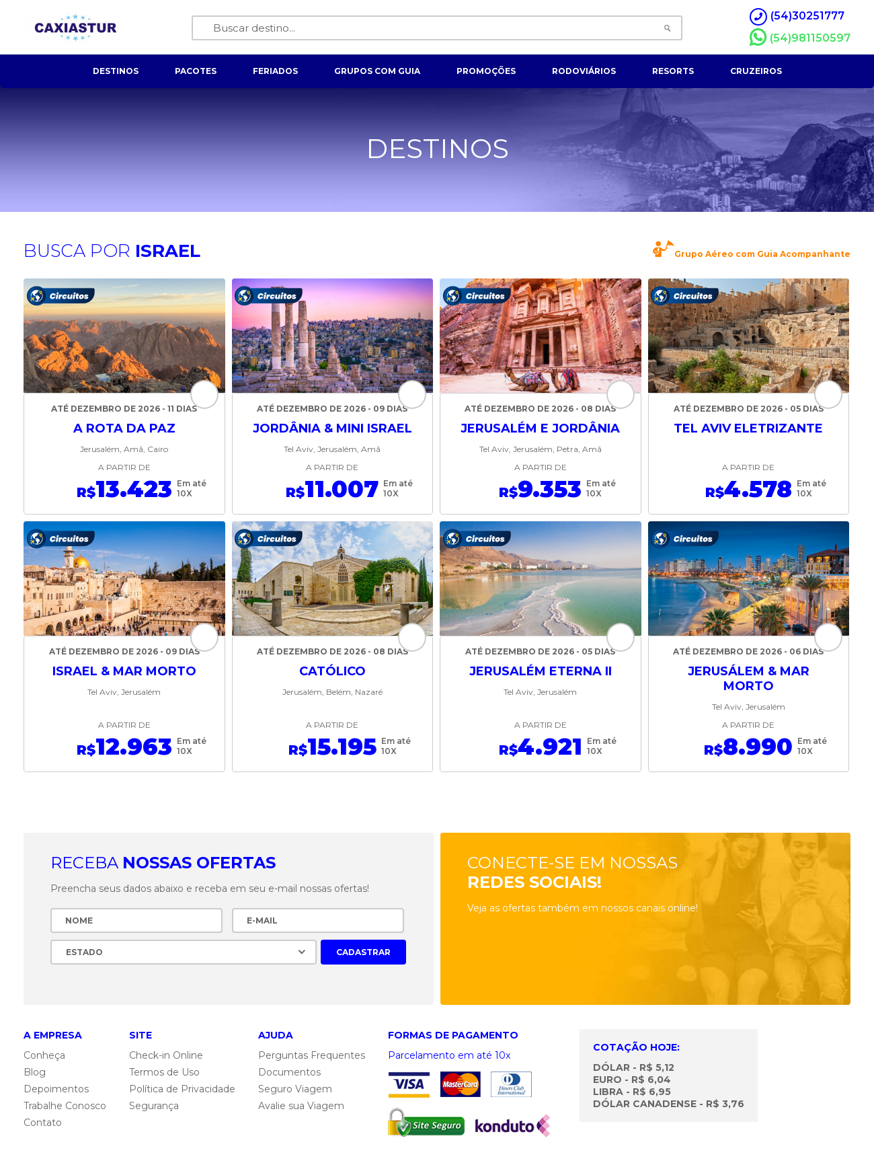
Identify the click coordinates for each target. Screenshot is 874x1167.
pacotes (195, 71)
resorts (673, 71)
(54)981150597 (800, 37)
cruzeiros (756, 71)
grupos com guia (377, 71)
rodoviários (584, 71)
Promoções (486, 71)
